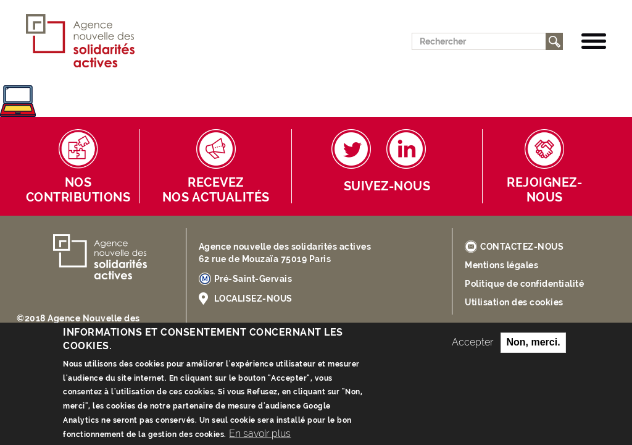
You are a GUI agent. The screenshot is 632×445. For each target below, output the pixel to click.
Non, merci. (533, 351)
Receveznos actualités (216, 190)
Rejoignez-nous (544, 190)
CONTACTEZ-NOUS (521, 247)
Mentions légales (501, 265)
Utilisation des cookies (514, 302)
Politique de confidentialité (524, 284)
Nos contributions (78, 190)
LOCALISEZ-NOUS (253, 298)
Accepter (472, 351)
